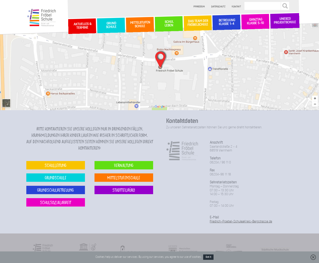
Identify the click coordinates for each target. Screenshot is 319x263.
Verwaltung (123, 165)
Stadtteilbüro (123, 190)
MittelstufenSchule (139, 24)
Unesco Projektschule (285, 21)
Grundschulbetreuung (55, 190)
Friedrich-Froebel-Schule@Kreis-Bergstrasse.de (241, 221)
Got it (208, 257)
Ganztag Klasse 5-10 (255, 22)
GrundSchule (111, 25)
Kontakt (236, 6)
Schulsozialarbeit (55, 202)
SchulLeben (168, 24)
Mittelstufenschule (123, 177)
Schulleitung (55, 165)
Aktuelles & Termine (82, 26)
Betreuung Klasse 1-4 (226, 22)
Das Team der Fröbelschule (197, 23)
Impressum (199, 6)
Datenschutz (218, 6)
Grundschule (55, 177)
